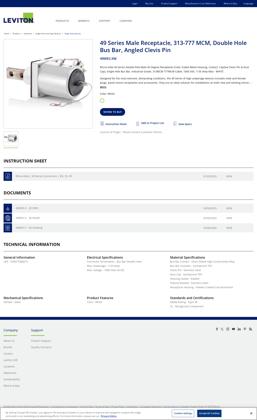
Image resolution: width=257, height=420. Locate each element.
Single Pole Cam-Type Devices (48, 33)
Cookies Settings (183, 413)
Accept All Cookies (209, 413)
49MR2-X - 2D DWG (27, 208)
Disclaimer (132, 406)
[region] (128, 413)
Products (16, 33)
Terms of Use (86, 406)
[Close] (251, 413)
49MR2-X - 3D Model (28, 218)
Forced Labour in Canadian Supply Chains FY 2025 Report (191, 406)
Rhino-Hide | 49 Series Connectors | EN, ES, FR (44, 176)
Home (6, 33)
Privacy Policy (118, 406)
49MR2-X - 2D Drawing (29, 227)
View (229, 176)
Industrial (28, 33)
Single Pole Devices (72, 33)
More (103, 87)
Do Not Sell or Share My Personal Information (26, 406)
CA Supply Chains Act (150, 406)
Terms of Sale (102, 406)
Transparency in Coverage (64, 406)
